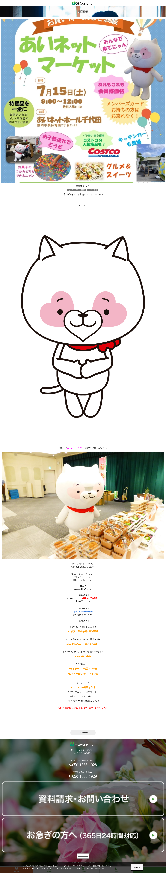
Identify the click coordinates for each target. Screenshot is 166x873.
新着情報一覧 (83, 733)
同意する (137, 867)
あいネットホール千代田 (83, 612)
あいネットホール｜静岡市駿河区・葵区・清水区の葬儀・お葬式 (83, 3)
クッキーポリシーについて (35, 868)
